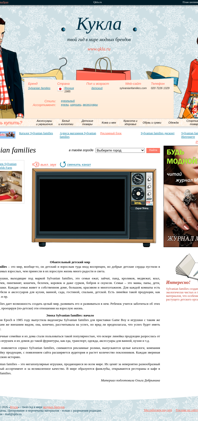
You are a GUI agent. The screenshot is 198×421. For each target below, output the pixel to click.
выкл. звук (48, 164)
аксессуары (90, 104)
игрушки (75, 104)
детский (97, 88)
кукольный (68, 100)
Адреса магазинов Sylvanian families (78, 135)
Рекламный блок (111, 133)
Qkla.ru (97, 2)
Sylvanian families (39, 88)
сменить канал (79, 164)
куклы (65, 104)
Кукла (14, 407)
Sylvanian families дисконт (157, 133)
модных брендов (53, 407)
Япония (69, 88)
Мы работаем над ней (158, 410)
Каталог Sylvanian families (36, 133)
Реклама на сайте (187, 410)
